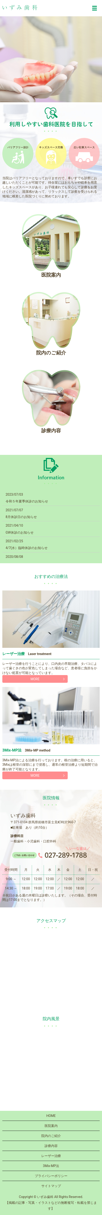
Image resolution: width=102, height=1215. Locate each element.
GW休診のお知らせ (20, 532)
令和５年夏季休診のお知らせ (27, 501)
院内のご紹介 (51, 1136)
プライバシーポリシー (51, 1176)
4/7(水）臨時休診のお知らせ (27, 548)
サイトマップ (51, 1186)
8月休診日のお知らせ (21, 517)
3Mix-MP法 (51, 1166)
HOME (51, 1116)
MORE (35, 679)
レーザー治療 (51, 1156)
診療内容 (51, 1146)
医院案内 (51, 1126)
